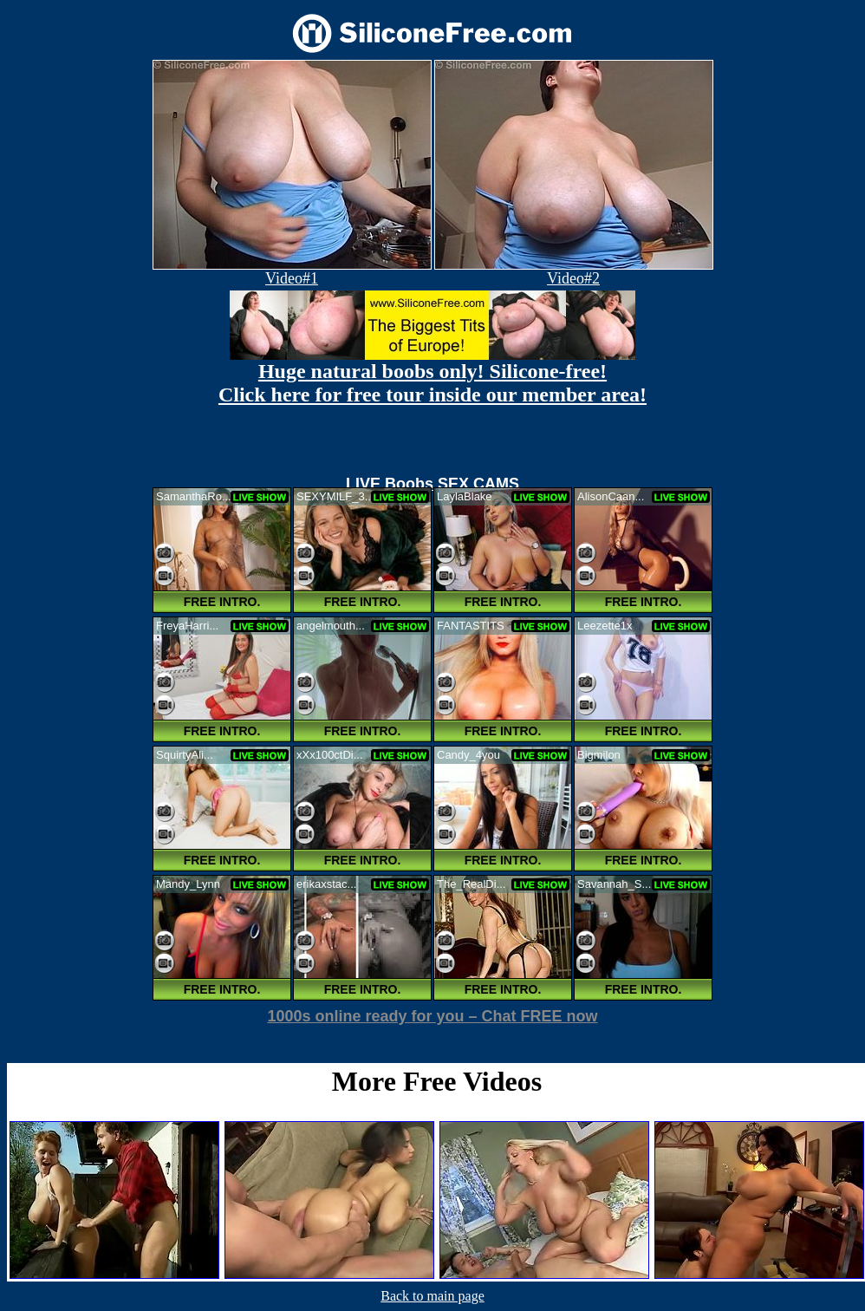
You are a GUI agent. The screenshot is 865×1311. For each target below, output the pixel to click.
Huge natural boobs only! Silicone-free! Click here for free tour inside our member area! (432, 383)
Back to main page (432, 1295)
